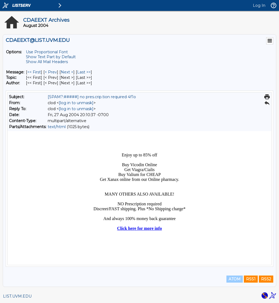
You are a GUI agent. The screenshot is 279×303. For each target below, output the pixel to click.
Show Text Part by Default (51, 56)
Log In (259, 5)
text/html (57, 126)
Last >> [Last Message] (84, 72)
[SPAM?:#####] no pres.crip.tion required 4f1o (92, 96)
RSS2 (266, 279)
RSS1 (251, 279)
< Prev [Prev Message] (51, 72)
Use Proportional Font (47, 52)
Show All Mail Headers (47, 61)
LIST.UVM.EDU (17, 296)
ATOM (235, 279)
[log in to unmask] (76, 102)
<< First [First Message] (34, 72)
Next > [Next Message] (67, 72)
